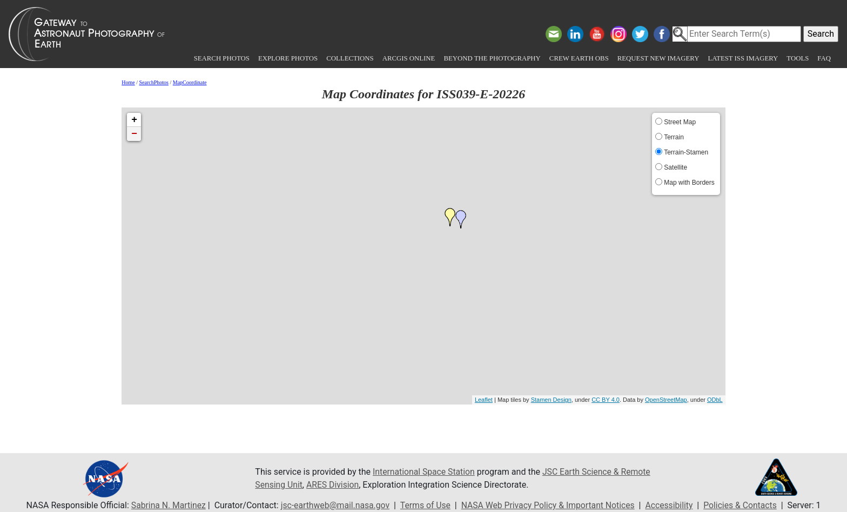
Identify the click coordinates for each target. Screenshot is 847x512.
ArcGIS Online (408, 58)
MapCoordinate (190, 82)
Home (128, 82)
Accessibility (672, 505)
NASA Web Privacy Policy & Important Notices (549, 505)
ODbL (715, 399)
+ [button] (134, 119)
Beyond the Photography (491, 58)
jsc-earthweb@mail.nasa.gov (333, 505)
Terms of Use (424, 505)
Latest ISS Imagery (743, 58)
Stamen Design (551, 399)
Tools (797, 58)
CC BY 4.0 (605, 399)
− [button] (134, 133)
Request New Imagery (658, 58)
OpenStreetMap (666, 399)
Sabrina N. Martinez (164, 505)
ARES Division (334, 485)
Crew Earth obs (579, 58)
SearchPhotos (154, 82)
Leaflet (484, 399)
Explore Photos (288, 58)
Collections (349, 58)
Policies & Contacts (744, 505)
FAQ (824, 58)
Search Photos (222, 58)
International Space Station (424, 472)
